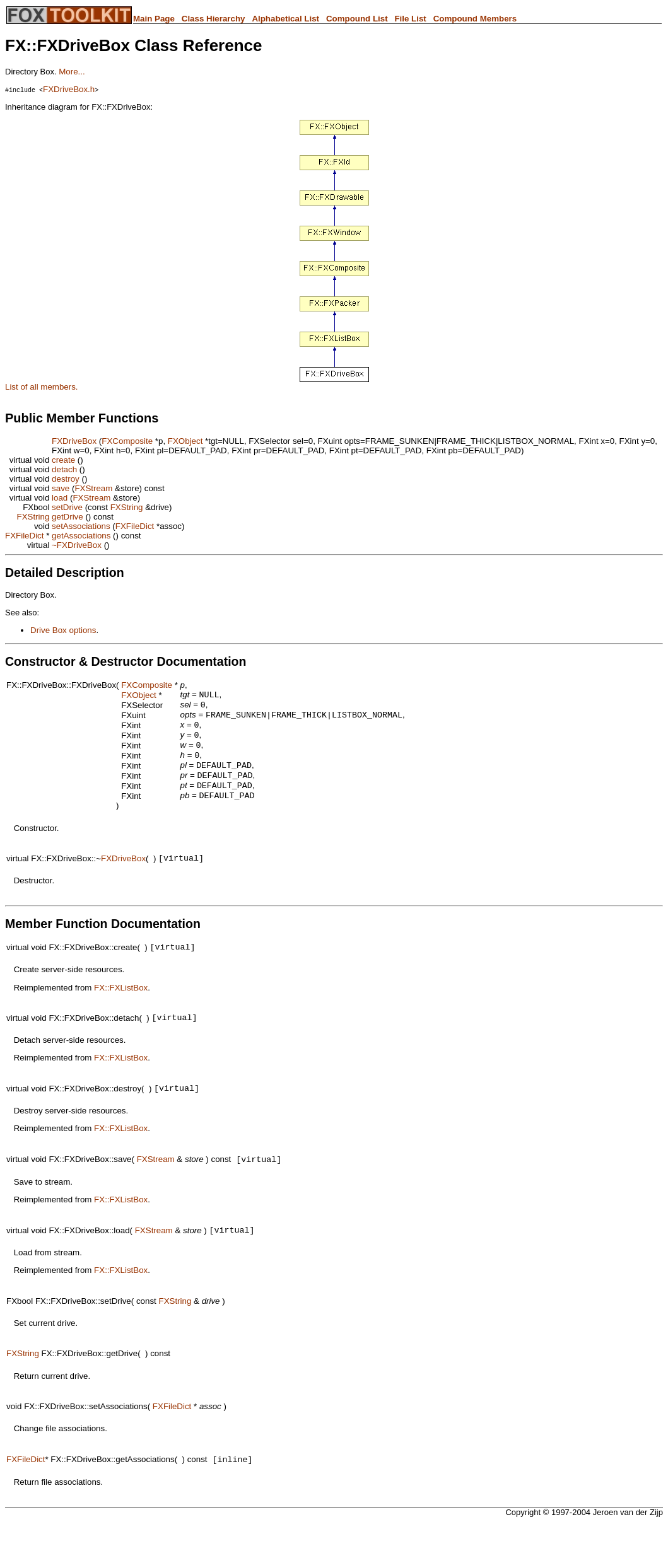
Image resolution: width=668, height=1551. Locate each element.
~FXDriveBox (77, 545)
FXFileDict (134, 526)
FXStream (93, 488)
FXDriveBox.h (69, 89)
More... (72, 71)
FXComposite (127, 441)
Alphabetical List (285, 18)
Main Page (154, 18)
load (59, 497)
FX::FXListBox (121, 1005)
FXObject (185, 441)
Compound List (357, 18)
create (63, 460)
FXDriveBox (74, 441)
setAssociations (81, 526)
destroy (65, 479)
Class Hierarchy (213, 18)
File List (410, 18)
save (60, 488)
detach (64, 469)
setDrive (67, 507)
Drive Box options (63, 630)
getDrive (67, 516)
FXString (126, 507)
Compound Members (475, 18)
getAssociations (81, 535)
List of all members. (41, 387)
